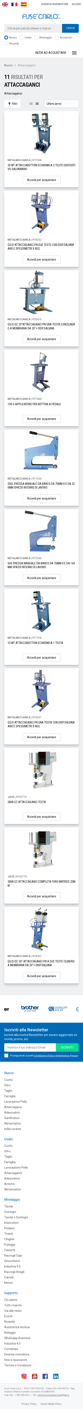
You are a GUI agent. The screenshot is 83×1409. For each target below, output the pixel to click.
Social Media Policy (51, 1403)
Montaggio (43, 37)
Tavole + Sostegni (16, 1217)
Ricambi (11, 44)
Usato (25, 37)
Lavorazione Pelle (16, 1167)
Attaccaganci (13, 1107)
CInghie (9, 1239)
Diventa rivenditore (54, 4)
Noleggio (10, 1332)
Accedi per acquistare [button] (41, 180)
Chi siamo (10, 1300)
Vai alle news (13, 1310)
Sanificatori (11, 1118)
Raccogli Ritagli (14, 1272)
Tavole (8, 1206)
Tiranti (8, 1233)
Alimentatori (12, 1123)
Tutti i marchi (13, 1305)
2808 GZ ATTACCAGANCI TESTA (27, 802)
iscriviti (67, 1047)
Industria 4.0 (12, 1266)
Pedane (9, 1228)
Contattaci (11, 1349)
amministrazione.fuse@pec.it (53, 1395)
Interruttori (11, 1222)
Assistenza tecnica (17, 1327)
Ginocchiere (12, 1261)
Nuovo (10, 37)
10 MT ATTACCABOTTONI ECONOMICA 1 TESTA (35, 643)
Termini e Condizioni (17, 1365)
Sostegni (10, 1212)
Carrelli (9, 1277)
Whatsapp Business (17, 1338)
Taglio (8, 1090)
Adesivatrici (12, 1112)
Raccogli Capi (13, 1255)
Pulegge (9, 1244)
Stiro (7, 1085)
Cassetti (9, 1250)
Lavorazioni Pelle (15, 1101)
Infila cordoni (12, 1129)
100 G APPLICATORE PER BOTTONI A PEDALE (34, 404)
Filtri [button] (12, 103)
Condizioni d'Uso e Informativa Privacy (56, 1055)
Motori (8, 1282)
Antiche (9, 1184)
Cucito (8, 1079)
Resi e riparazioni (15, 1360)
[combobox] (41, 28)
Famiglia (9, 1096)
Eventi (8, 1316)
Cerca (70, 28)
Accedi (76, 4)
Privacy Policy (29, 1403)
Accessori (63, 37)
